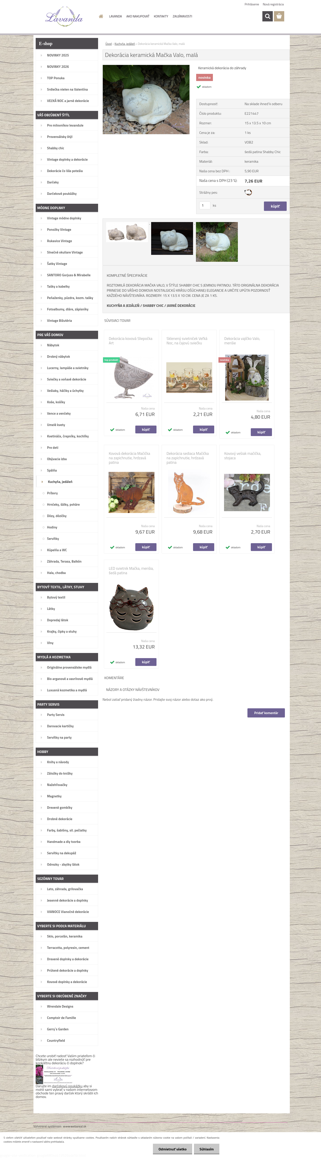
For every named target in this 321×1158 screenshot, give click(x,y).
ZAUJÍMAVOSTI (182, 16)
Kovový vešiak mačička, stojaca (242, 455)
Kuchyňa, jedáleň (125, 44)
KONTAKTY (161, 16)
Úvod (108, 44)
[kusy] (204, 205)
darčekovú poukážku (67, 1086)
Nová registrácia (273, 4)
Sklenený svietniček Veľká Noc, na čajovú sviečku (187, 340)
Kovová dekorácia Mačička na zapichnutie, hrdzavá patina (129, 458)
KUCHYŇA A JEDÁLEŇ (123, 305)
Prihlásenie (252, 4)
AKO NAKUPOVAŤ (137, 16)
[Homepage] (101, 16)
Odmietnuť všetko (172, 1149)
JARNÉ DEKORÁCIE (181, 305)
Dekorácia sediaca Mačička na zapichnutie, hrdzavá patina (188, 458)
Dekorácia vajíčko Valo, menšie (242, 340)
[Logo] (64, 16)
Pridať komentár (266, 712)
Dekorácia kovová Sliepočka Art (130, 340)
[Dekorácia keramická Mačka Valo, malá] (146, 66)
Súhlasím (207, 1149)
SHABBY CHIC (153, 305)
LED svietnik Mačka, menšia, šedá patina (131, 570)
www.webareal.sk (74, 1126)
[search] (267, 16)
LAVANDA (115, 16)
